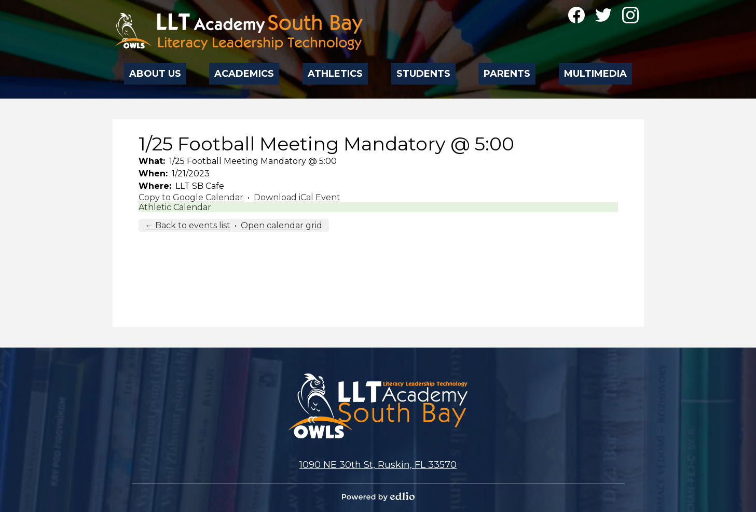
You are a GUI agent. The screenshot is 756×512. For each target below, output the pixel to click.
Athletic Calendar (175, 207)
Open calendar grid (281, 225)
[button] (156, 70)
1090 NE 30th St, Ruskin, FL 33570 (378, 465)
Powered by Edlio (378, 496)
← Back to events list (187, 225)
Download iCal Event (297, 197)
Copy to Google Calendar (191, 197)
